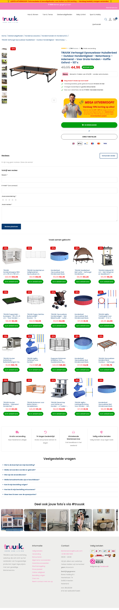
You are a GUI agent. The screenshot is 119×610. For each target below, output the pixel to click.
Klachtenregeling (38, 566)
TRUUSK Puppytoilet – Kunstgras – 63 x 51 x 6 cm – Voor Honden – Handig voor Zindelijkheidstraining (11, 318)
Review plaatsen (11, 226)
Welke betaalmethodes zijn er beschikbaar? (22, 480)
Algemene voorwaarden (41, 560)
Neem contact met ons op (42, 581)
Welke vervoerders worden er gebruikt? (20, 470)
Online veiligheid (38, 572)
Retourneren (37, 557)
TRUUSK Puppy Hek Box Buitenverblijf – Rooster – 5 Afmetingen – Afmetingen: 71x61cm (35, 318)
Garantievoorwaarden (40, 563)
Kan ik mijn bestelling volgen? (16, 484)
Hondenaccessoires (32, 36)
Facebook (104, 566)
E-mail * (9, 186)
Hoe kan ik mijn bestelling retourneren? (19, 489)
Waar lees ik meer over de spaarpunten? (20, 494)
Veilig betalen (37, 551)
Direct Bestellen (89, 137)
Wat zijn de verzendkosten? (15, 475)
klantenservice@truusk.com (71, 551)
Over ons (35, 578)
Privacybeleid (37, 569)
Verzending (36, 554)
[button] (59, 465)
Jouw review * (7, 204)
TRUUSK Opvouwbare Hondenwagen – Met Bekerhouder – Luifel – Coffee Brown (59, 317)
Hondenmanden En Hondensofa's (54, 36)
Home (4, 36)
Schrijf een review (108, 156)
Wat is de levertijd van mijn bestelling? (19, 465)
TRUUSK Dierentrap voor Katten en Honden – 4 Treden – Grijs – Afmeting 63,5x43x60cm (59, 406)
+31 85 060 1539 (67, 554)
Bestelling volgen (38, 575)
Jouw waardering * (9, 196)
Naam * (5, 175)
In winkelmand (91, 125)
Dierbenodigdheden (15, 36)
